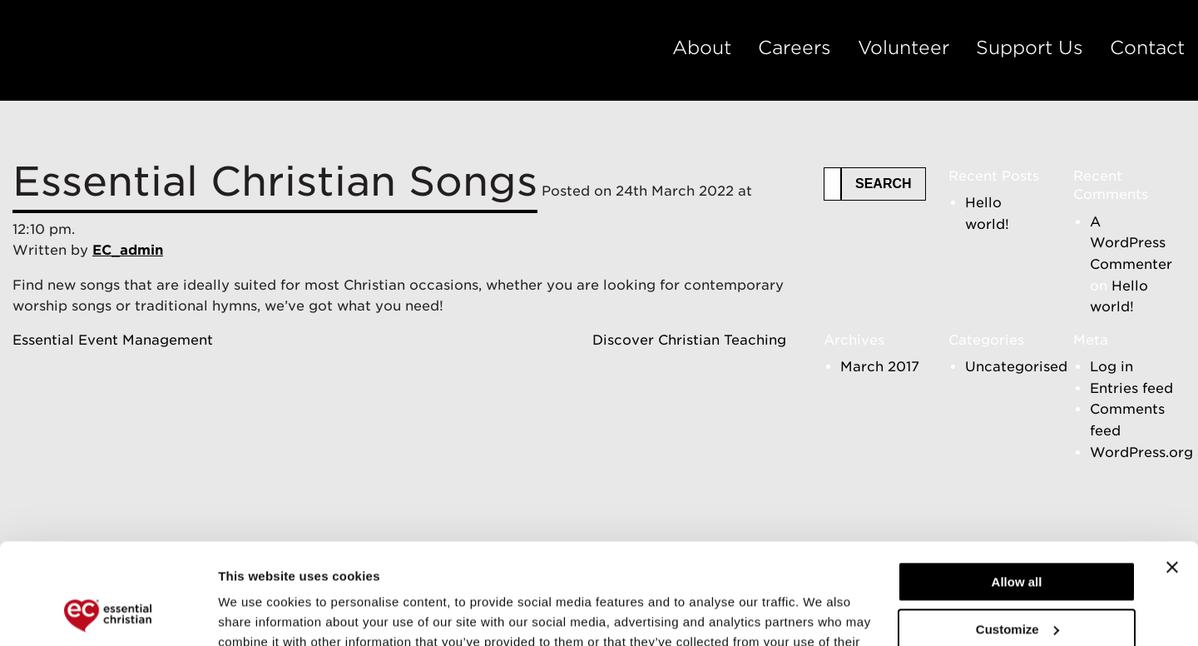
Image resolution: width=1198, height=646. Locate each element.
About (701, 47)
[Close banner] (1172, 473)
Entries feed (1131, 388)
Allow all (1017, 487)
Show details (256, 613)
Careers (794, 47)
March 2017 (879, 367)
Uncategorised (1016, 367)
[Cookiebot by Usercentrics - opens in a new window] (108, 613)
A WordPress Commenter (1131, 243)
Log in (1111, 367)
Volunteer (903, 47)
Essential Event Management (112, 340)
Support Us (1029, 47)
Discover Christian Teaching (689, 340)
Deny (1017, 581)
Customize (1017, 534)
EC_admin (127, 250)
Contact (1147, 47)
